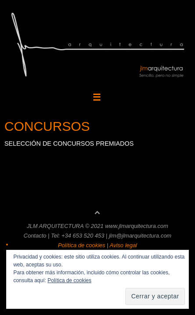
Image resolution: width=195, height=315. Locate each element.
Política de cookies (69, 280)
